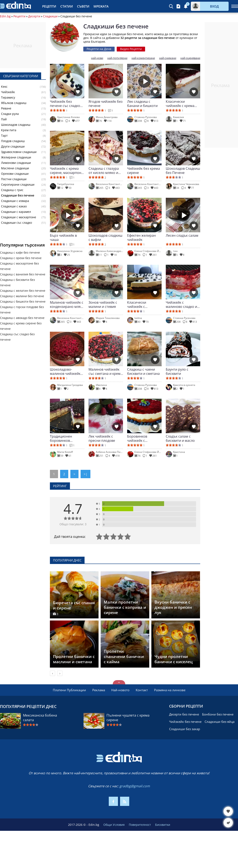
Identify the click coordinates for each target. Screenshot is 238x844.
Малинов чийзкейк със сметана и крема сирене (105, 371)
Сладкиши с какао (14, 206)
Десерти (34, 16)
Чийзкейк (8, 92)
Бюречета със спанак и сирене (74, 605)
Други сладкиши (13, 146)
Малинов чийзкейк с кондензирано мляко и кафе (67, 304)
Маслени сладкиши (15, 168)
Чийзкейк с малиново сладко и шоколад (181, 304)
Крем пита (8, 130)
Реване (6, 108)
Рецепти (49, 6)
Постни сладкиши (14, 179)
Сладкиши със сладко (16, 222)
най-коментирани (143, 58)
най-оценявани (190, 58)
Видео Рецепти (131, 49)
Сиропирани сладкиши (17, 184)
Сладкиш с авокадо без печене (22, 318)
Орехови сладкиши (15, 173)
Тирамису (8, 97)
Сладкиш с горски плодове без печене (22, 309)
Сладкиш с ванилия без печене (22, 274)
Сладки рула (10, 114)
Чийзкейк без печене (185, 721)
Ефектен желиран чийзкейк (141, 237)
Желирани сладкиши (16, 157)
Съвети (83, 6)
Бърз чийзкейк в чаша (63, 237)
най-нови (97, 58)
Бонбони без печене (217, 714)
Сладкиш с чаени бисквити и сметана (143, 371)
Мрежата (101, 6)
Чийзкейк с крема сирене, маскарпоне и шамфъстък (66, 170)
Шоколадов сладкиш (15, 124)
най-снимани (167, 58)
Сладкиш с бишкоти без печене (23, 301)
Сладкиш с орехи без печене (21, 258)
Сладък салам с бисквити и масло (180, 438)
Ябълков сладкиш (13, 103)
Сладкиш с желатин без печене (22, 291)
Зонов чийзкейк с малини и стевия (103, 304)
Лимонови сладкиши (16, 162)
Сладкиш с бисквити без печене (17, 282)
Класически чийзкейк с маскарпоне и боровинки (138, 304)
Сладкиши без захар (184, 729)
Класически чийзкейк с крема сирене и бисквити (181, 103)
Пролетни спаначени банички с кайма (124, 656)
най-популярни (117, 58)
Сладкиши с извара (15, 201)
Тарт (4, 135)
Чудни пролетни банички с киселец (173, 659)
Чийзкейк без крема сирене (143, 170)
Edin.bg (5, 16)
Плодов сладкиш (13, 141)
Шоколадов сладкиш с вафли (105, 237)
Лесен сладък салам (182, 235)
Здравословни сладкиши (19, 152)
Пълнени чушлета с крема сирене (127, 717)
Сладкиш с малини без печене (22, 296)
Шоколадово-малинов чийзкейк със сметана (65, 371)
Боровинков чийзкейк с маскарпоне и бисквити (138, 438)
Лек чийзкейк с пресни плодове (102, 438)
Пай (4, 119)
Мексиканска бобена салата (40, 717)
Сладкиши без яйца (219, 721)
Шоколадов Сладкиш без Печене (183, 170)
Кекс (4, 86)
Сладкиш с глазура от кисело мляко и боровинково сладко (106, 170)
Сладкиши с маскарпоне (18, 217)
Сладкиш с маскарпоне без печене (19, 266)
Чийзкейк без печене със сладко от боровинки (65, 103)
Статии (66, 6)
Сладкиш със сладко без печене (17, 337)
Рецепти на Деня (99, 49)
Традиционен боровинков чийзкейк (61, 438)
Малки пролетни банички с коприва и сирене (125, 607)
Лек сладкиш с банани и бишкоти (142, 103)
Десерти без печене (184, 714)
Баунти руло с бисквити (177, 371)
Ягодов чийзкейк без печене (106, 103)
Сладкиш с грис (12, 190)
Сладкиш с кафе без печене (20, 252)
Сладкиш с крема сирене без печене (21, 326)
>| (85, 474)
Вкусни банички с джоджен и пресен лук (173, 607)
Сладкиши (50, 16)
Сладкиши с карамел (16, 211)
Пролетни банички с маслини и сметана (74, 659)
